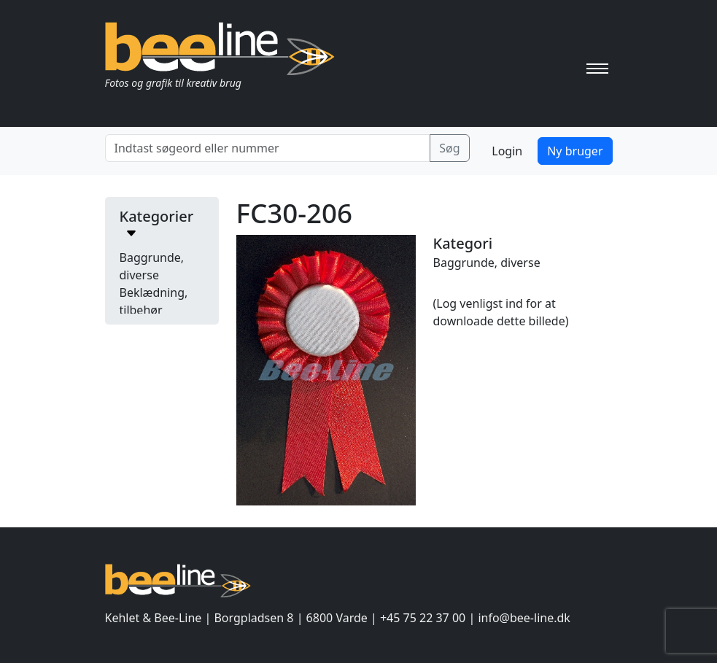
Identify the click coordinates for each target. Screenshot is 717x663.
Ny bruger (574, 151)
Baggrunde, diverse (486, 263)
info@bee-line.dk (524, 618)
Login (507, 151)
